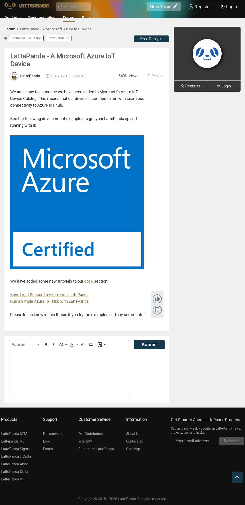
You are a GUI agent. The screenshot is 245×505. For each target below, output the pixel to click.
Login (228, 6)
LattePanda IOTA (14, 434)
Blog (86, 17)
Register (200, 6)
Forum (68, 17)
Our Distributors (90, 434)
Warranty (85, 441)
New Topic (164, 6)
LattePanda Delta (14, 472)
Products (12, 17)
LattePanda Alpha (15, 464)
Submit (149, 344)
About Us (133, 434)
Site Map (133, 449)
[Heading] (25, 344)
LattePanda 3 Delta (16, 456)
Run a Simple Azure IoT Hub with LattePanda (49, 301)
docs (88, 281)
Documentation (41, 17)
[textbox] (69, 373)
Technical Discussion (26, 38)
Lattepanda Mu (12, 441)
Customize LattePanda (96, 449)
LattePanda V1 (58, 38)
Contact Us (134, 441)
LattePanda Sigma (15, 449)
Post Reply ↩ (151, 39)
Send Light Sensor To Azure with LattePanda (49, 294)
